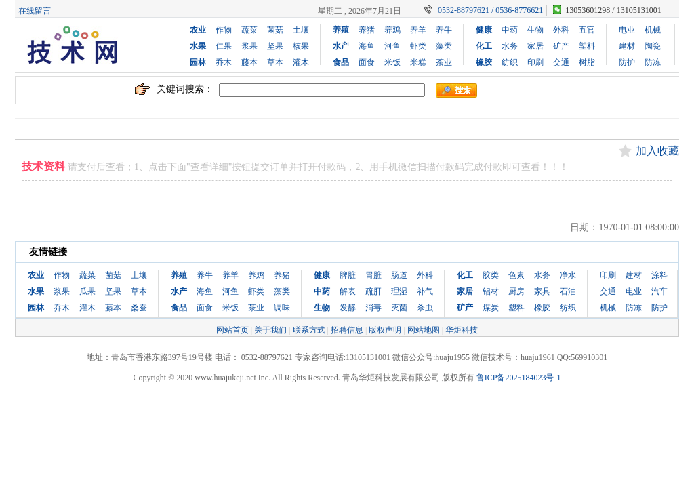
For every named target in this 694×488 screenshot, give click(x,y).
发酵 (348, 307)
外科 (561, 30)
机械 (653, 30)
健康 (484, 30)
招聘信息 (347, 330)
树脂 (587, 62)
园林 (198, 62)
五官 (587, 30)
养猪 (367, 30)
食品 (341, 62)
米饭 (392, 62)
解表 (348, 291)
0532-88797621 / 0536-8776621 (490, 10)
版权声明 (385, 330)
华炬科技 (461, 330)
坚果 (275, 46)
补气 (425, 291)
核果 (301, 46)
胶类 (491, 275)
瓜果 (87, 291)
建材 (627, 46)
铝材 (491, 291)
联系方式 (309, 330)
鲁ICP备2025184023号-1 (518, 377)
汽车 (659, 291)
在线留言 (34, 11)
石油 (568, 291)
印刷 (535, 62)
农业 (198, 30)
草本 (275, 62)
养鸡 (392, 30)
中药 (510, 30)
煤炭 (491, 307)
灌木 (301, 62)
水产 (341, 46)
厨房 (516, 291)
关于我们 (270, 330)
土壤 (301, 30)
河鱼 (392, 46)
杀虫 (425, 307)
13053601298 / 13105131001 (613, 10)
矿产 (561, 46)
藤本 (249, 62)
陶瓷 (653, 46)
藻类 (444, 46)
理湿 (399, 291)
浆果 (249, 46)
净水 (568, 275)
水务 (510, 46)
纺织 (510, 62)
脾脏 (348, 275)
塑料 (587, 46)
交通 (561, 62)
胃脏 (373, 275)
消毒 (373, 307)
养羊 (418, 30)
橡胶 (484, 62)
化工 (484, 46)
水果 (198, 46)
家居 (535, 46)
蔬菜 (249, 30)
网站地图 (423, 330)
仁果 (224, 46)
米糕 (418, 62)
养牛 (444, 30)
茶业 (444, 62)
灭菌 (399, 307)
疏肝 (373, 291)
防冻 (653, 62)
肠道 (399, 275)
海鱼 (367, 46)
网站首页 (232, 330)
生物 (535, 30)
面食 (367, 62)
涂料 (659, 275)
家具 (542, 291)
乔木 (224, 62)
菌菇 (275, 30)
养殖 (341, 30)
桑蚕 (139, 307)
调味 (282, 307)
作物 (224, 30)
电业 (627, 30)
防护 (627, 62)
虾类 (418, 46)
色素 (516, 275)
